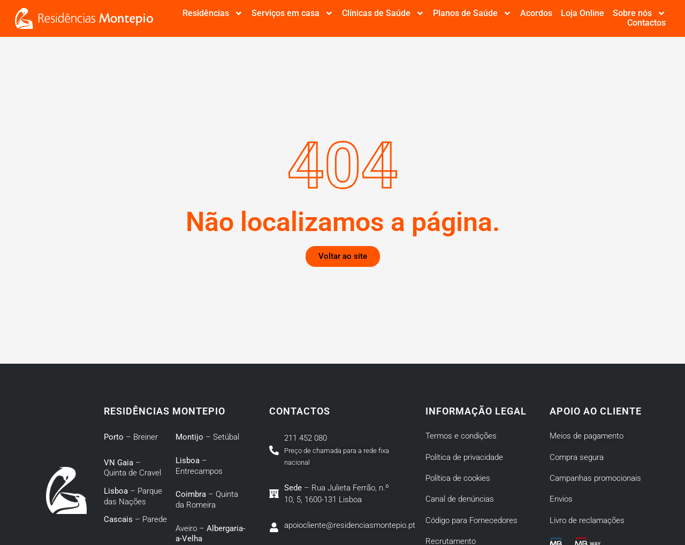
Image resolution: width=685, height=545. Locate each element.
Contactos (646, 23)
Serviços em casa (292, 13)
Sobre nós (639, 13)
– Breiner (131, 437)
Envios (561, 499)
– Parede (135, 519)
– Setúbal (207, 437)
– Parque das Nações (133, 496)
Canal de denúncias (459, 499)
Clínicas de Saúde (383, 13)
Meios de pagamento (586, 436)
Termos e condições (461, 436)
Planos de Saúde (472, 13)
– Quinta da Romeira (207, 499)
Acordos (536, 13)
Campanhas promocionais (595, 478)
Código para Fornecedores (471, 520)
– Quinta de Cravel (132, 468)
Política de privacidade (464, 457)
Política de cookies (457, 478)
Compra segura (577, 457)
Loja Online (582, 13)
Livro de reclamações (587, 520)
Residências (212, 13)
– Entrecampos (199, 466)
